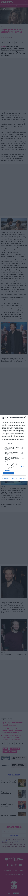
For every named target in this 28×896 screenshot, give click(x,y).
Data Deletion (5, 478)
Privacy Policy (22, 478)
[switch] (22, 448)
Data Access (14, 478)
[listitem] (14, 444)
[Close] (25, 417)
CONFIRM (8, 473)
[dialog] (14, 448)
